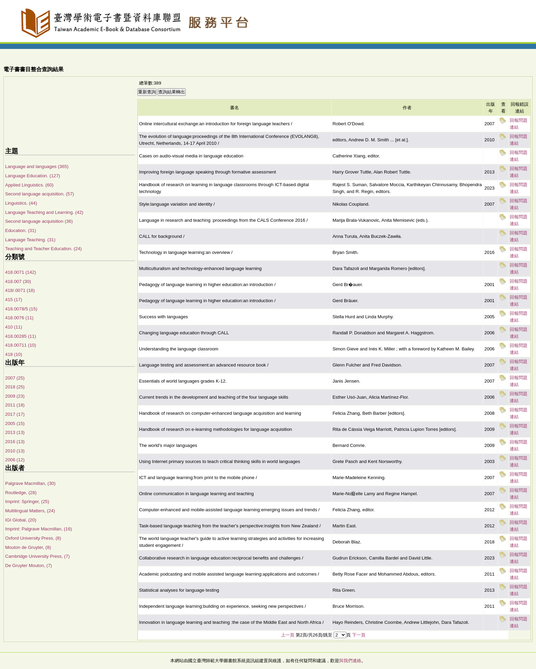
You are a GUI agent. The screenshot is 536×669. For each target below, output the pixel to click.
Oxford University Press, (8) (33, 538)
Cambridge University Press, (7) (37, 556)
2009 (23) (15, 396)
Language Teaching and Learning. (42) (44, 212)
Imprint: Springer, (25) (27, 501)
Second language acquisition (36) (39, 221)
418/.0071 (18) (20, 290)
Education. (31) (20, 230)
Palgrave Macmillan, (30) (30, 483)
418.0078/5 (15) (21, 308)
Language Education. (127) (32, 175)
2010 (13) (15, 450)
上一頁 (287, 635)
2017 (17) (15, 414)
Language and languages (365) (36, 166)
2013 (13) (15, 432)
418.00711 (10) (20, 345)
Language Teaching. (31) (30, 239)
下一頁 (358, 635)
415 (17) (13, 299)
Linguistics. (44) (21, 203)
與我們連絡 (350, 660)
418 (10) (13, 354)
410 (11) (13, 327)
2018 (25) (15, 386)
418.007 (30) (18, 281)
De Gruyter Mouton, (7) (28, 565)
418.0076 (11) (19, 317)
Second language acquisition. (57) (39, 193)
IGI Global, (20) (20, 520)
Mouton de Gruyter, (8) (28, 547)
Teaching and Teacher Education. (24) (43, 248)
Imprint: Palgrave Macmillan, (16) (38, 528)
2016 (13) (15, 441)
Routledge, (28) (21, 492)
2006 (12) (15, 459)
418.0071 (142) (20, 272)
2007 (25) (15, 378)
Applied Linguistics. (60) (29, 185)
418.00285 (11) (20, 336)
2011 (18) (15, 405)
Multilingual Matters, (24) (30, 510)
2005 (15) (15, 423)
